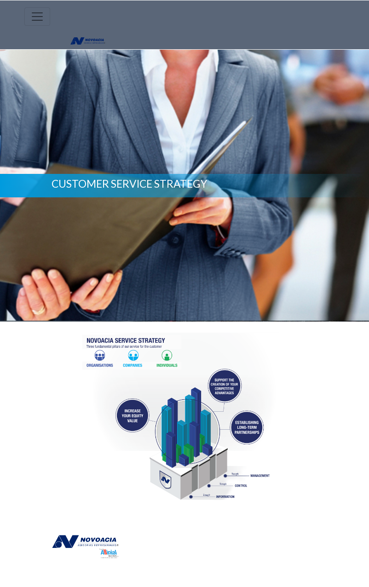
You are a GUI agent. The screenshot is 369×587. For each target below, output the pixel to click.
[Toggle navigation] (37, 16)
